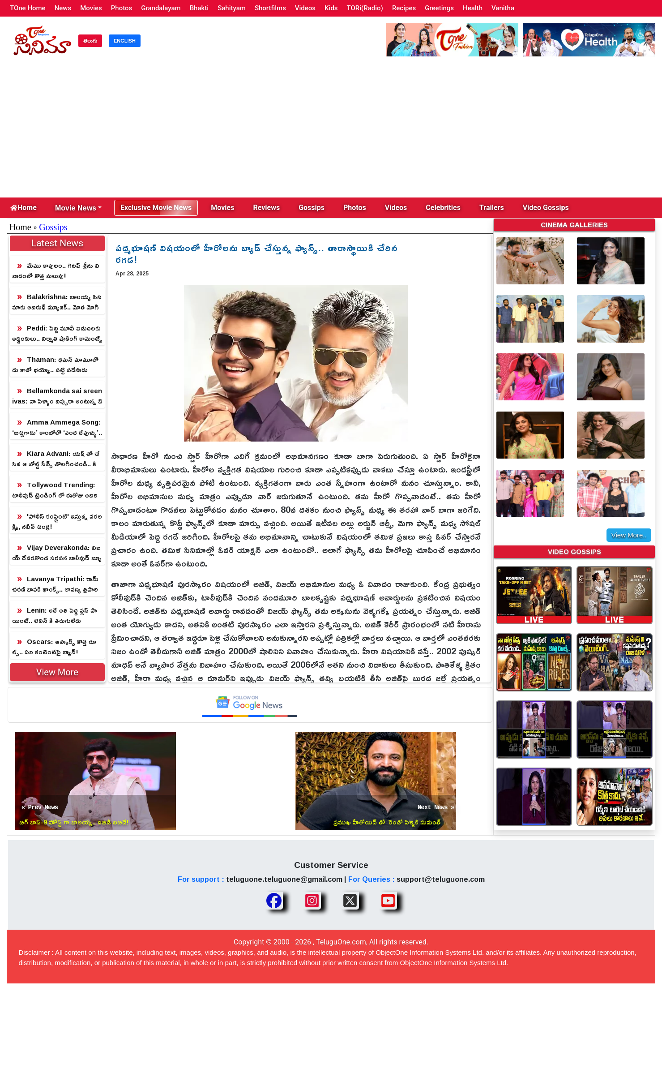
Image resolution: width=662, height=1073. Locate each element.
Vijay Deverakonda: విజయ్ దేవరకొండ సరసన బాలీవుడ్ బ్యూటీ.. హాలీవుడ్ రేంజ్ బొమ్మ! (57, 553)
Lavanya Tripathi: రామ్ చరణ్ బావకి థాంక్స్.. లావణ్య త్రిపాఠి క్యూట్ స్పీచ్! (55, 584)
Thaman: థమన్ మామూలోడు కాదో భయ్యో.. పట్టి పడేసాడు (55, 364)
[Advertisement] (331, 130)
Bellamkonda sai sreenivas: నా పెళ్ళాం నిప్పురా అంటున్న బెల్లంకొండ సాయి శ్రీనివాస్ (57, 396)
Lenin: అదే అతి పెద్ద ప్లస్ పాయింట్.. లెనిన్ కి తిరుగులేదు (54, 615)
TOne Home (28, 8)
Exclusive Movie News (156, 207)
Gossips (312, 207)
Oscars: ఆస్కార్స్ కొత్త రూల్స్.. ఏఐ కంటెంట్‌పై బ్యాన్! (54, 646)
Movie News (75, 208)
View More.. (629, 535)
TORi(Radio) (365, 8)
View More (57, 672)
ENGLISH (125, 40)
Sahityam (232, 8)
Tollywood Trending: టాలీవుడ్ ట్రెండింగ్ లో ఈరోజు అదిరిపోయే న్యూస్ (55, 490)
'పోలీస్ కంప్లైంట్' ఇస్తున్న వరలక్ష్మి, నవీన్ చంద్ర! (57, 521)
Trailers (491, 207)
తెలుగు (90, 40)
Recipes (404, 8)
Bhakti (199, 8)
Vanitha (502, 8)
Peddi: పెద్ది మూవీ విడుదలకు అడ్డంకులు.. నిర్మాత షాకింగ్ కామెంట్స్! (57, 333)
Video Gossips (546, 207)
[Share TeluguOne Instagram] (312, 901)
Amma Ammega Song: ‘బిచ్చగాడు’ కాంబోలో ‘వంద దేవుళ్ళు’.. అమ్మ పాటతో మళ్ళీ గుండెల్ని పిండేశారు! (57, 427)
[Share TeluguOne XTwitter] (350, 901)
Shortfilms (270, 8)
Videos (305, 8)
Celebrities (443, 207)
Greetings (439, 8)
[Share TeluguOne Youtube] (388, 901)
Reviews (266, 207)
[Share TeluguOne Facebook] (274, 901)
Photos (121, 8)
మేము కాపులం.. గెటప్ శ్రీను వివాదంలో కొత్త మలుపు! (55, 270)
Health (473, 8)
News (63, 8)
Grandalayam (160, 8)
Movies (91, 8)
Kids (331, 8)
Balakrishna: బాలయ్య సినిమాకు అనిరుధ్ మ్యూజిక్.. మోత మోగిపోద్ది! (57, 302)
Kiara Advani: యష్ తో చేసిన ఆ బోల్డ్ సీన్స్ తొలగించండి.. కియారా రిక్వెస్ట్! (55, 459)
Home (23, 207)
